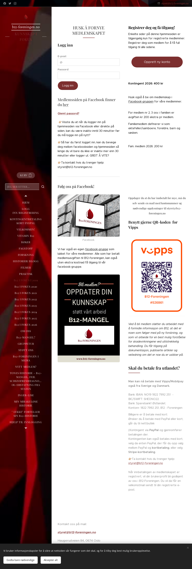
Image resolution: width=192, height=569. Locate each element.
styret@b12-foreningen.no (175, 3)
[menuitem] (26, 203)
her (66, 104)
